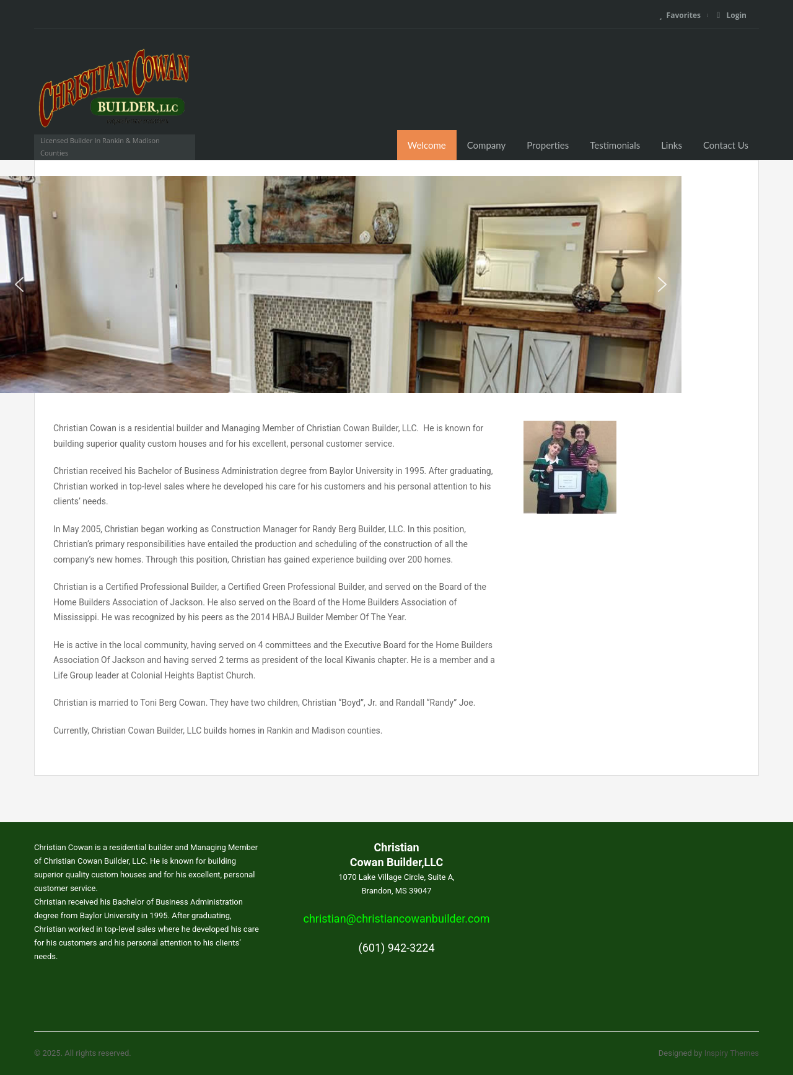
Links (671, 145)
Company (486, 145)
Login (732, 15)
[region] (396, 284)
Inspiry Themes (731, 1053)
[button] (19, 284)
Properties (548, 145)
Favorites (680, 15)
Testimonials (615, 145)
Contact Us (725, 145)
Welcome (427, 145)
